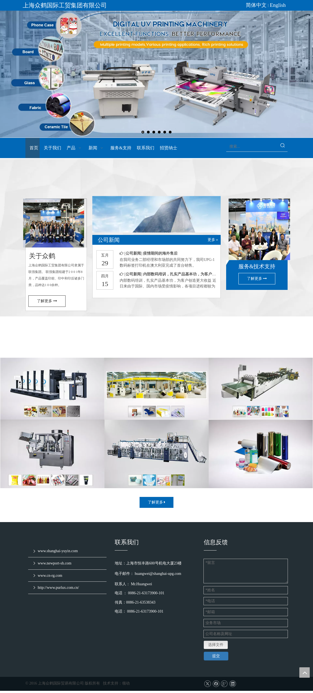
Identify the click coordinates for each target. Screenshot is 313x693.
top (304, 672)
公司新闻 (133, 260)
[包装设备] (156, 395)
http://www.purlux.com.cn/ (58, 594)
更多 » (213, 246)
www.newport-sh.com (55, 570)
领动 (126, 685)
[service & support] (257, 235)
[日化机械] (156, 460)
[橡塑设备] (261, 395)
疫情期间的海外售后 (160, 260)
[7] (56, 229)
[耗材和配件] (261, 460)
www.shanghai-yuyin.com (58, 557)
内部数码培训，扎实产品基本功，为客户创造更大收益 (189, 281)
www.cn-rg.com (50, 582)
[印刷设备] (52, 395)
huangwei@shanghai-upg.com (158, 580)
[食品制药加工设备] (52, 460)
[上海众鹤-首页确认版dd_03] (156, 223)
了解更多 (47, 307)
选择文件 (215, 647)
